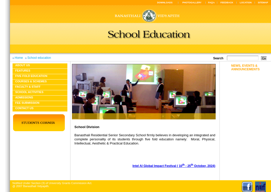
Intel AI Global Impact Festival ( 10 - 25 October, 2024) (173, 166)
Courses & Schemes (31, 81)
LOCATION (246, 2)
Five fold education (31, 75)
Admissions (24, 97)
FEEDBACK (227, 2)
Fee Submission (27, 102)
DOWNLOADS (165, 2)
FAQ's (211, 2)
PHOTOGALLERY (192, 2)
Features (22, 70)
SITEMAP (263, 2)
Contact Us (24, 108)
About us (22, 65)
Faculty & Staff (27, 86)
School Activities (29, 92)
